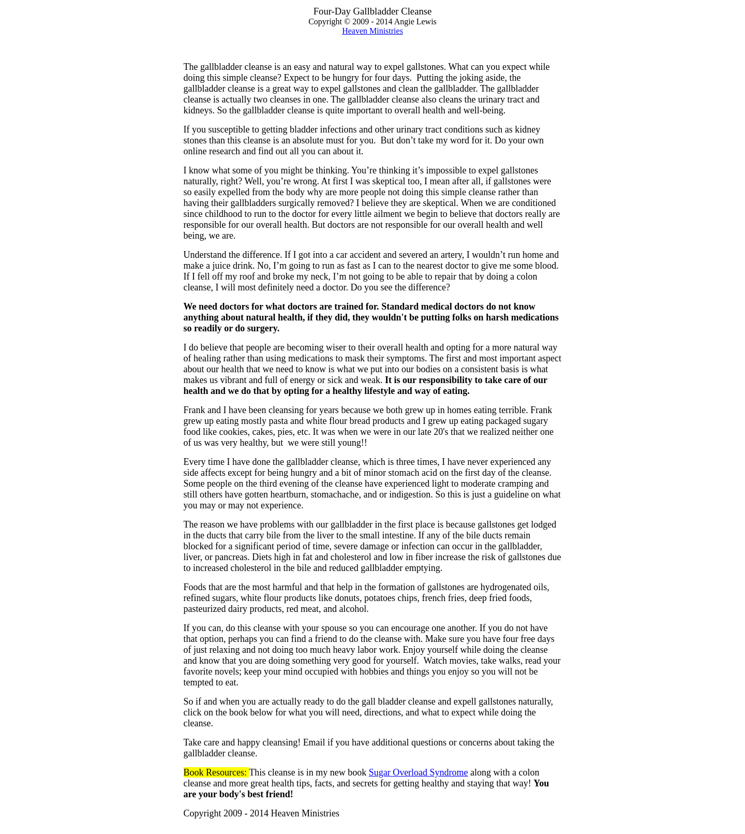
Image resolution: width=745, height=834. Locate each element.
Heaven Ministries (372, 30)
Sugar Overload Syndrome (418, 772)
